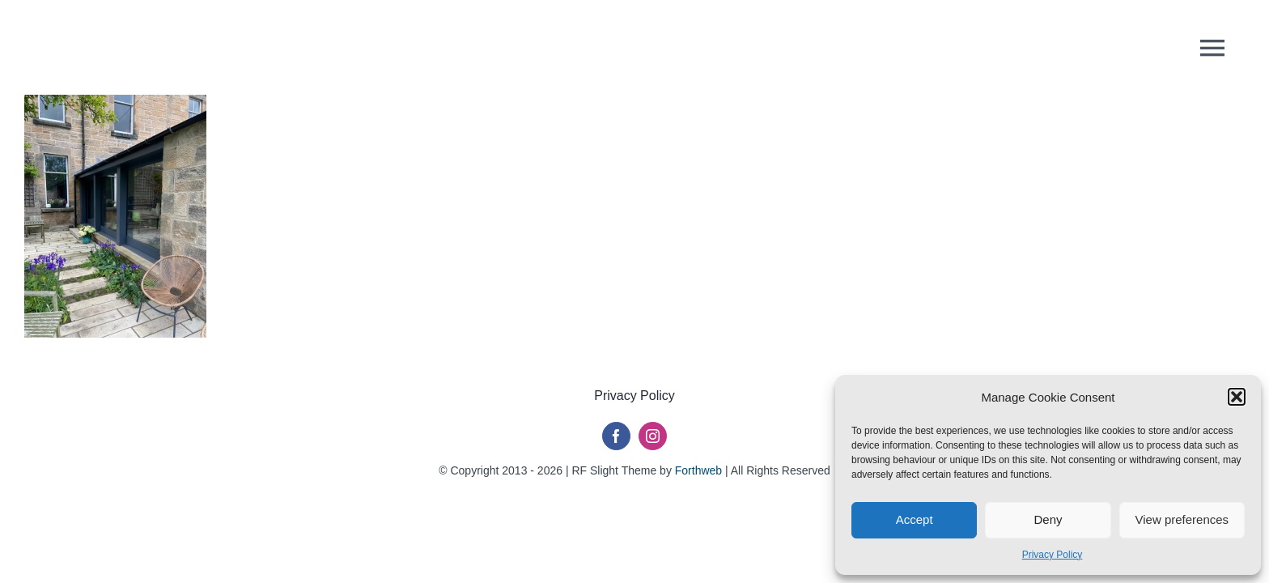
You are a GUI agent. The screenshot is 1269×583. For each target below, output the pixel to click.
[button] (1237, 397)
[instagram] (653, 436)
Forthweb (698, 470)
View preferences (1182, 519)
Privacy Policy (1052, 554)
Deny (1047, 519)
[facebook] (616, 436)
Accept (914, 519)
